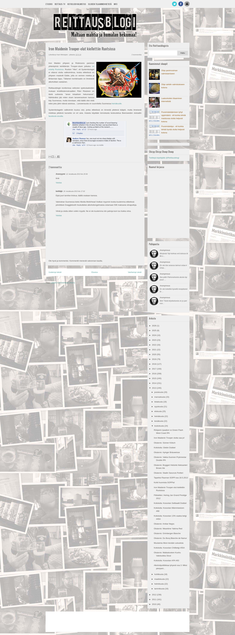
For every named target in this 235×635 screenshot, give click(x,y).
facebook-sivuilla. (56, 116)
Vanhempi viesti (134, 272)
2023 (154, 340)
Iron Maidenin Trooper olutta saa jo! (169, 438)
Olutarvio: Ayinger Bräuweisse (167, 452)
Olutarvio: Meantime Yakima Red (168, 528)
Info (115, 4)
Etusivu (49, 4)
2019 (154, 359)
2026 (154, 326)
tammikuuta (159, 589)
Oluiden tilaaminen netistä (100, 4)
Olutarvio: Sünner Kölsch (164, 443)
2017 (154, 369)
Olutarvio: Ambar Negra (164, 524)
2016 (154, 373)
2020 (154, 354)
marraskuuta (160, 397)
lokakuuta (158, 402)
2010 (154, 604)
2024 (154, 335)
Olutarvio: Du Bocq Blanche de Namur (170, 538)
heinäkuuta (159, 416)
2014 (154, 383)
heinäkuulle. (117, 103)
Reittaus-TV (60, 4)
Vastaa (59, 183)
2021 (154, 350)
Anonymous (165, 250)
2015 (154, 378)
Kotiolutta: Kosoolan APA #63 (166, 560)
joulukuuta (159, 392)
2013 (154, 388)
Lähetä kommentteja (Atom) (63, 283)
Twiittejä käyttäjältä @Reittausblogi (164, 158)
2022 (154, 345)
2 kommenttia (136, 55)
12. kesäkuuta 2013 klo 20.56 (77, 174)
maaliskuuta (159, 579)
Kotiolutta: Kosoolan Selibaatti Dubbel (170, 503)
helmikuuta (159, 584)
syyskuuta (159, 406)
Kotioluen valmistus (76, 4)
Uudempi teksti (55, 272)
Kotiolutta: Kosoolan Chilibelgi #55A (169, 548)
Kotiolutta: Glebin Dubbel (164, 447)
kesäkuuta (159, 421)
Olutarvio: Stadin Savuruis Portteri (168, 473)
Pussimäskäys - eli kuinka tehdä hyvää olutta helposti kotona (172, 129)
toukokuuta (159, 426)
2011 (154, 599)
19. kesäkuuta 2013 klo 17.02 (74, 191)
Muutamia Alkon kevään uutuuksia (168, 543)
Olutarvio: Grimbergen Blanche (167, 533)
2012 (154, 595)
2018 (154, 364)
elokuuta (158, 411)
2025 (154, 330)
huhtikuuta (159, 574)
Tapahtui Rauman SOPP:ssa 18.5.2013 (171, 478)
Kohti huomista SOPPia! (164, 482)
